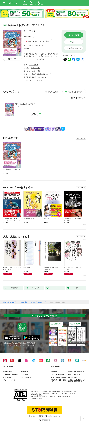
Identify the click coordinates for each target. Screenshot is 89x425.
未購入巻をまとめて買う (75, 92)
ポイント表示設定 (26, 377)
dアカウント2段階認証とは (59, 377)
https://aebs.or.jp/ (37, 398)
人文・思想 (36, 71)
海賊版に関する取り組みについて (59, 380)
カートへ (75, 42)
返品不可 (26, 48)
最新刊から (81, 98)
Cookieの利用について (75, 377)
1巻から (73, 98)
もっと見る (80, 138)
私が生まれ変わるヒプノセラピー (26, 104)
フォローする (34, 31)
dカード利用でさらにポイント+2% (34, 45)
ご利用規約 (54, 372)
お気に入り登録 (53, 92)
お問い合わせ (7, 377)
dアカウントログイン (9, 380)
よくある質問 (24, 374)
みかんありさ (28, 31)
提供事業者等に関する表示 (76, 372)
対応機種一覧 (24, 372)
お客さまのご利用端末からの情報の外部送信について (76, 380)
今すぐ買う (75, 35)
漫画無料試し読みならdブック (10, 302)
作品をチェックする (75, 48)
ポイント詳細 (44, 41)
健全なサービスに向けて (75, 374)
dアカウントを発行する (37, 416)
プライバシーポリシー (57, 374)
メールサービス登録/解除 (10, 374)
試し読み (13, 58)
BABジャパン (35, 68)
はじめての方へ (7, 372)
